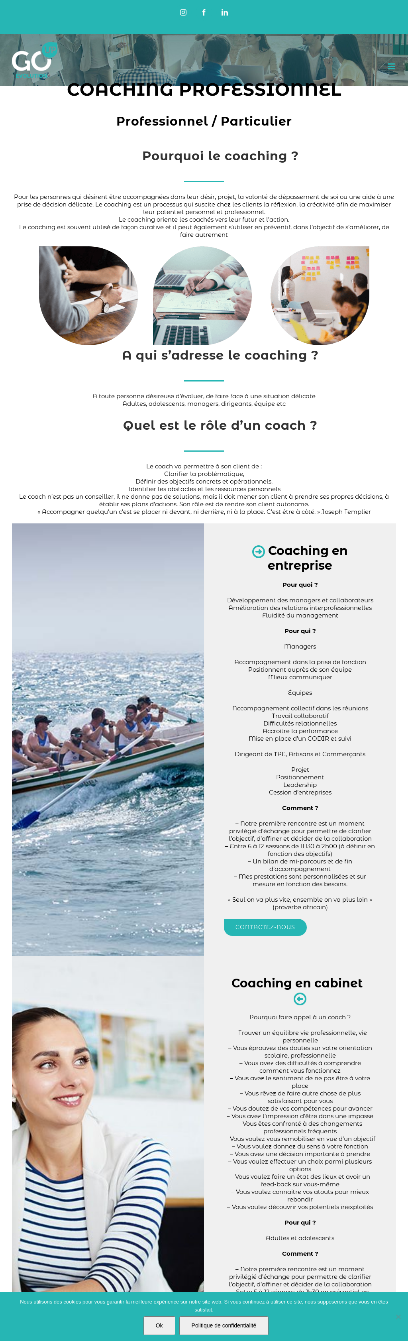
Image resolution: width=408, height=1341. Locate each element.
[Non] (398, 1317)
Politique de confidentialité (224, 1325)
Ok (159, 1325)
